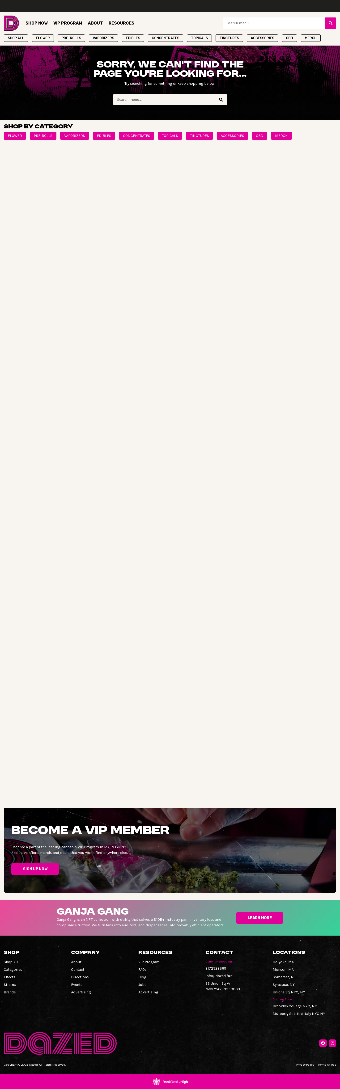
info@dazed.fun (218, 976)
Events (76, 984)
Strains (10, 984)
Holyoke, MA (283, 962)
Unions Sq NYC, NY (289, 992)
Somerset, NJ (284, 977)
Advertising (81, 992)
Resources (121, 23)
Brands (10, 992)
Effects (9, 977)
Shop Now (37, 23)
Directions (80, 977)
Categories (13, 969)
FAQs (142, 969)
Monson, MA (283, 969)
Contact (77, 969)
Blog (142, 977)
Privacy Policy (305, 1064)
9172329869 (215, 968)
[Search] (330, 23)
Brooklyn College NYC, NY (295, 1006)
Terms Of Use (327, 1064)
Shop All (11, 962)
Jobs (142, 984)
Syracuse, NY (284, 984)
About (95, 23)
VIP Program (67, 23)
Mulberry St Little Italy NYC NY (299, 1013)
